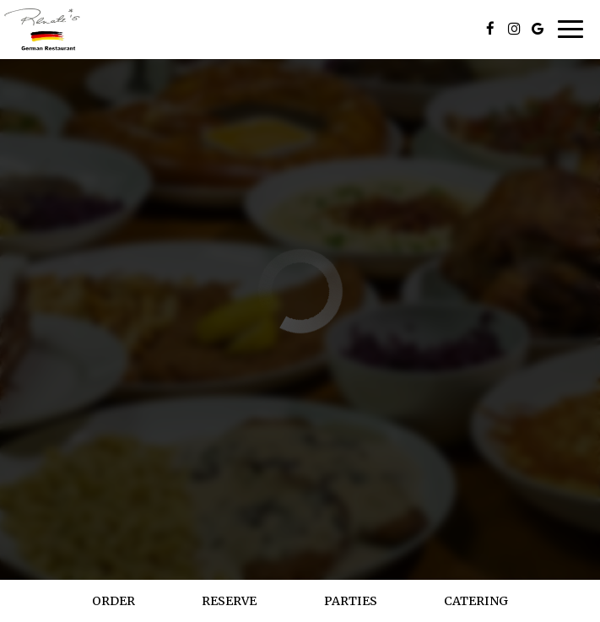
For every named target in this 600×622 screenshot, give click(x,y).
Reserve (229, 600)
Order (113, 600)
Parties (350, 600)
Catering (476, 600)
